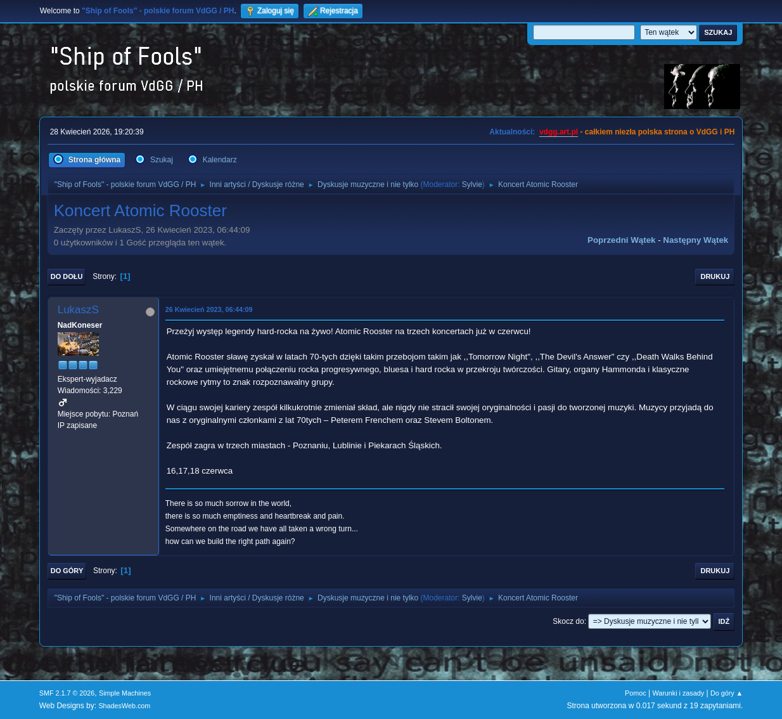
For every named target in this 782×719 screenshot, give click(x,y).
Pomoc (635, 693)
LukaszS (78, 310)
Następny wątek (695, 240)
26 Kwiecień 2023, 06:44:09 (209, 309)
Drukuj (714, 276)
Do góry (67, 570)
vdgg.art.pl (558, 131)
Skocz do (568, 621)
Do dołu (67, 276)
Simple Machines (125, 693)
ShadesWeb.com (124, 705)
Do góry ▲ (726, 693)
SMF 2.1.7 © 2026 (67, 693)
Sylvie (472, 184)
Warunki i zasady (678, 693)
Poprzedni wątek (621, 240)
